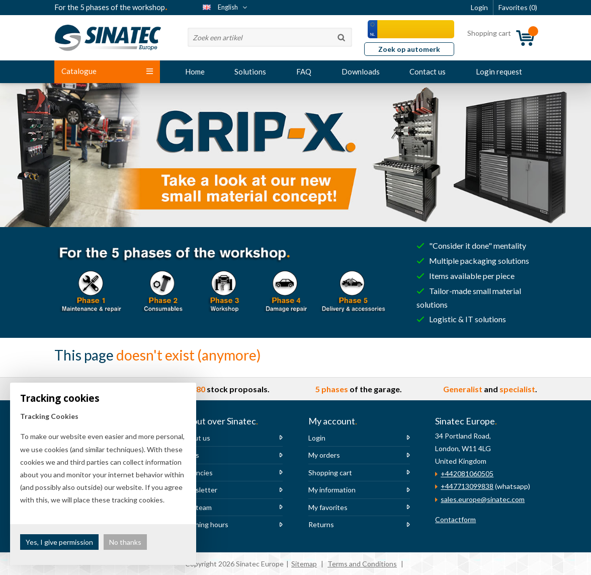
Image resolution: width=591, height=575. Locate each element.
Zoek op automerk (409, 49)
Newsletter (199, 489)
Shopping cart (330, 472)
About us (195, 438)
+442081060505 (467, 473)
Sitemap (304, 563)
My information (332, 489)
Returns (321, 524)
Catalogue (107, 71)
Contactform (455, 519)
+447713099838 (467, 486)
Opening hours (204, 524)
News (190, 455)
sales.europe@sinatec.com (483, 499)
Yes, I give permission (59, 542)
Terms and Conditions (362, 563)
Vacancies (197, 472)
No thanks (125, 542)
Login (316, 438)
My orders (324, 455)
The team (196, 507)
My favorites (328, 507)
